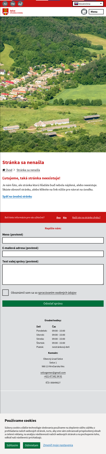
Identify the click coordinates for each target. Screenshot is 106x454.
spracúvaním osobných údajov (57, 292)
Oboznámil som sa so (43, 293)
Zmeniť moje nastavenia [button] (58, 445)
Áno (59, 217)
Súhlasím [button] (12, 445)
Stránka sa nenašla (28, 170)
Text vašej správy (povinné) (20, 261)
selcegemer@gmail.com (53, 372)
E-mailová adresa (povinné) (20, 248)
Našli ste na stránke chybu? (86, 217)
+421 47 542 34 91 (53, 376)
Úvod (7, 170)
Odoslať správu (53, 303)
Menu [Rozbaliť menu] (96, 11)
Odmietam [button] (31, 445)
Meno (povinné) (12, 234)
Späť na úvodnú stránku (17, 196)
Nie (65, 217)
